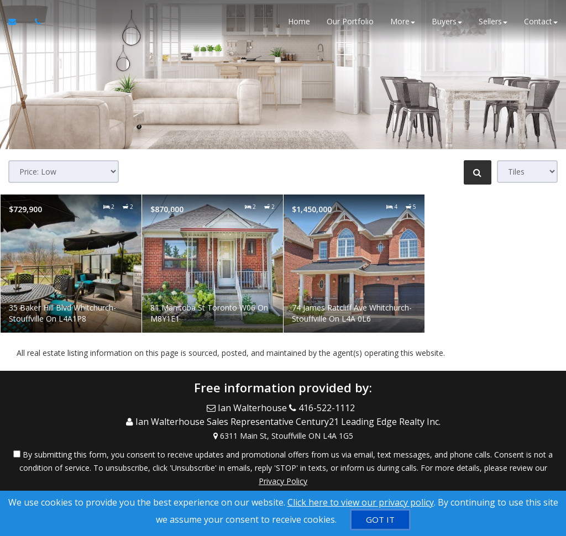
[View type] (527, 171)
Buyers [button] (447, 22)
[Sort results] (63, 171)
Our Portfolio (350, 22)
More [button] (402, 22)
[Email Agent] (17, 22)
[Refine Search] (477, 172)
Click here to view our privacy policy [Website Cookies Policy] (360, 502)
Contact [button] (541, 22)
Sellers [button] (493, 22)
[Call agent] (35, 22)
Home (299, 22)
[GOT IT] (380, 519)
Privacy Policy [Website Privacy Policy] (283, 478)
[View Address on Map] (283, 433)
